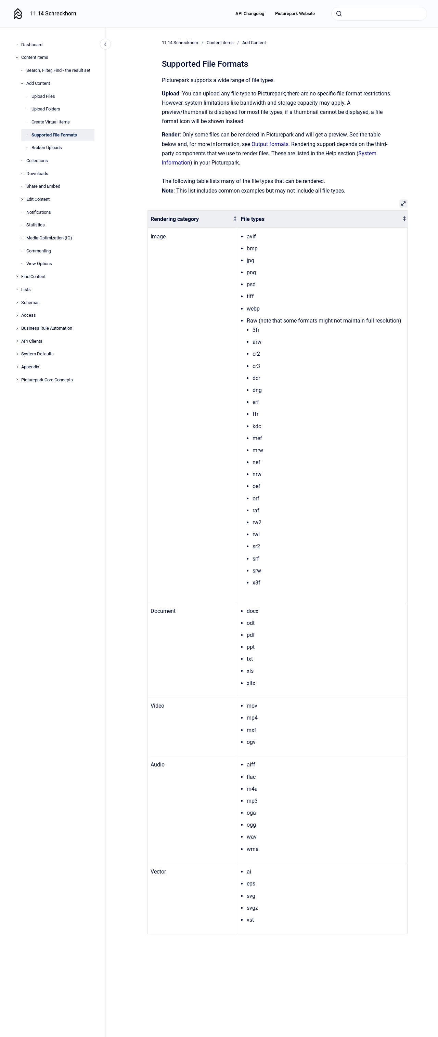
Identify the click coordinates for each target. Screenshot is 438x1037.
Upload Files (43, 96)
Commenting (38, 250)
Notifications (38, 212)
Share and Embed (43, 186)
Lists (26, 289)
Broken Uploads (46, 147)
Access (28, 315)
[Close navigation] (105, 44)
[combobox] (379, 13)
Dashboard (31, 44)
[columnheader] (192, 219)
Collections (37, 160)
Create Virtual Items (50, 121)
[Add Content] (22, 83)
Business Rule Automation (46, 328)
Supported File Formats (54, 134)
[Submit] (339, 13)
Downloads (37, 173)
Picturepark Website (295, 13)
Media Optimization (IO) (49, 237)
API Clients (31, 341)
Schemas (30, 302)
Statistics (35, 224)
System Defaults (37, 353)
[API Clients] (17, 341)
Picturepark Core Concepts (47, 379)
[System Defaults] (17, 354)
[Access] (17, 315)
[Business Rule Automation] (17, 328)
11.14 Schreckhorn (53, 13)
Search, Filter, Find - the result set (58, 70)
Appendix (30, 366)
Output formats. (271, 144)
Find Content (33, 276)
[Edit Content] (22, 199)
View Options (39, 263)
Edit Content (38, 199)
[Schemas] (17, 302)
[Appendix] (17, 367)
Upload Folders (45, 108)
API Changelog (249, 13)
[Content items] (17, 57)
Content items (34, 57)
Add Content (38, 83)
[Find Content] (17, 276)
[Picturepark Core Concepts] (17, 379)
